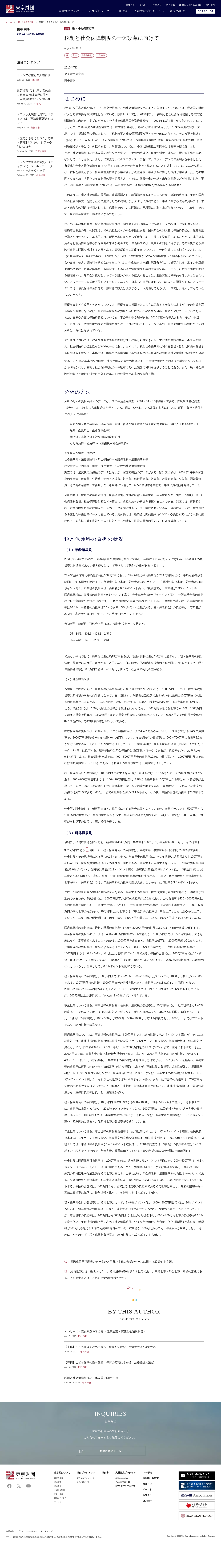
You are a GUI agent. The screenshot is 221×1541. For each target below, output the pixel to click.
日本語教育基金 (122, 1482)
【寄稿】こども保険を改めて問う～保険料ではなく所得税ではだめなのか (134, 1349)
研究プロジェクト (101, 11)
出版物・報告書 (151, 1478)
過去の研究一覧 (83, 1482)
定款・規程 (58, 1494)
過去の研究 (177, 11)
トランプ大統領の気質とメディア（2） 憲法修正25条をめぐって (35, 121)
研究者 (123, 11)
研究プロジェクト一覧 (85, 1478)
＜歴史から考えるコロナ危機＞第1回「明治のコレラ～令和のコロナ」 (35, 144)
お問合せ (157, 5)
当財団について (69, 11)
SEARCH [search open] (205, 11)
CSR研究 (147, 1472)
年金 (75, 55)
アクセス (170, 5)
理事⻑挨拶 (58, 1478)
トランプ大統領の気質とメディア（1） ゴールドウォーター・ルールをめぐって (35, 167)
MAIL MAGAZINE (190, 5)
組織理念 (57, 1486)
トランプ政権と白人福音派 (35, 77)
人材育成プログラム (147, 11)
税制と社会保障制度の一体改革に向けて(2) (134, 1378)
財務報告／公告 (60, 1498)
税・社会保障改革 (26, 22)
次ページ (133, 1287)
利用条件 (10, 1531)
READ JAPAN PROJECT (125, 1486)
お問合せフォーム (110, 1451)
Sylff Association (121, 1478)
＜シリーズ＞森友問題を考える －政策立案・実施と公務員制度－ (134, 1333)
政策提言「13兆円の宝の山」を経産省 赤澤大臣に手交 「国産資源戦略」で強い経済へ (35, 97)
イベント (143, 5)
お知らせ (130, 5)
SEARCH (147, 1500)
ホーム (9, 22)
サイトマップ (46, 1531)
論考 (67, 28)
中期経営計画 (59, 1490)
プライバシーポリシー (27, 1531)
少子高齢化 (87, 55)
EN (213, 5)
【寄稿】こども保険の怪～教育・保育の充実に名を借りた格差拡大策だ (134, 1364)
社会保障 (101, 55)
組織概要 (57, 1482)
